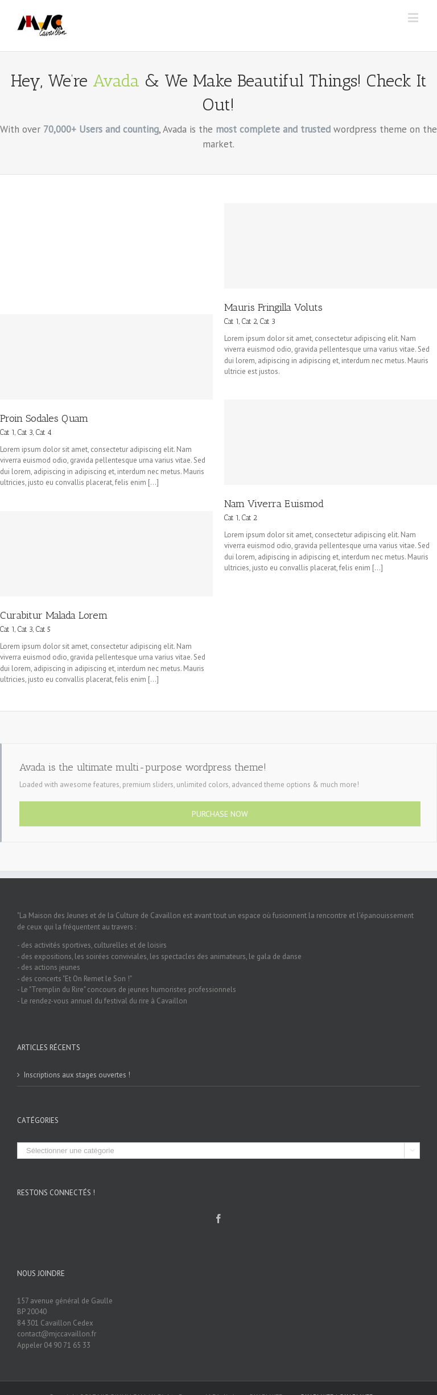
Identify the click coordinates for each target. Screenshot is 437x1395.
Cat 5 (43, 629)
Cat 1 (231, 321)
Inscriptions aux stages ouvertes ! (77, 1075)
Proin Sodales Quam (44, 418)
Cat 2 (249, 321)
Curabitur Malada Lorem (54, 615)
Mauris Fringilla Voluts (273, 307)
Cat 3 (267, 321)
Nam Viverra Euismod (274, 503)
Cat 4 (44, 432)
